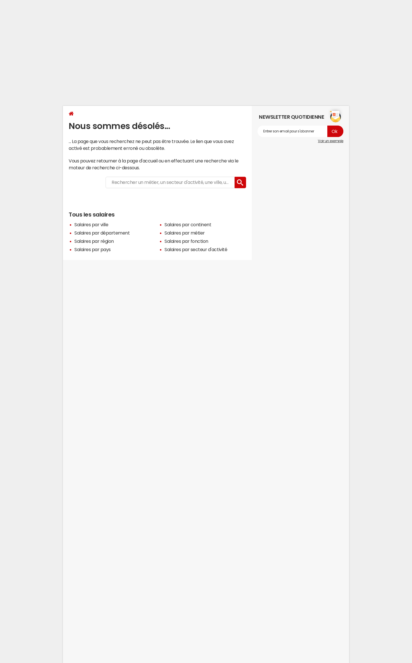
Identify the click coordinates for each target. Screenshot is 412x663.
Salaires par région (94, 241)
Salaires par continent (188, 224)
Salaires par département (102, 233)
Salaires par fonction (186, 241)
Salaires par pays (92, 249)
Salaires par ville (91, 224)
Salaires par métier (185, 233)
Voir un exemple (330, 141)
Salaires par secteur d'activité (196, 249)
